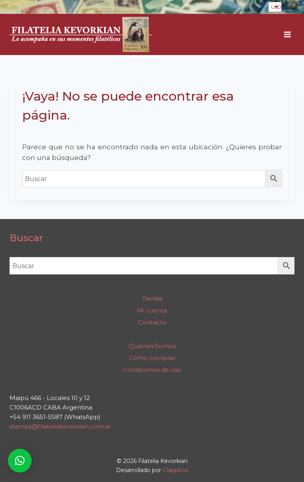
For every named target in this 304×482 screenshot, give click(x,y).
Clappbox (175, 470)
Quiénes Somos (152, 346)
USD (276, 7)
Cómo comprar (152, 358)
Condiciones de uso (152, 369)
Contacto (152, 322)
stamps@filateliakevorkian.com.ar (60, 426)
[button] (20, 460)
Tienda (152, 298)
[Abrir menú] (287, 35)
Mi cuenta (152, 310)
